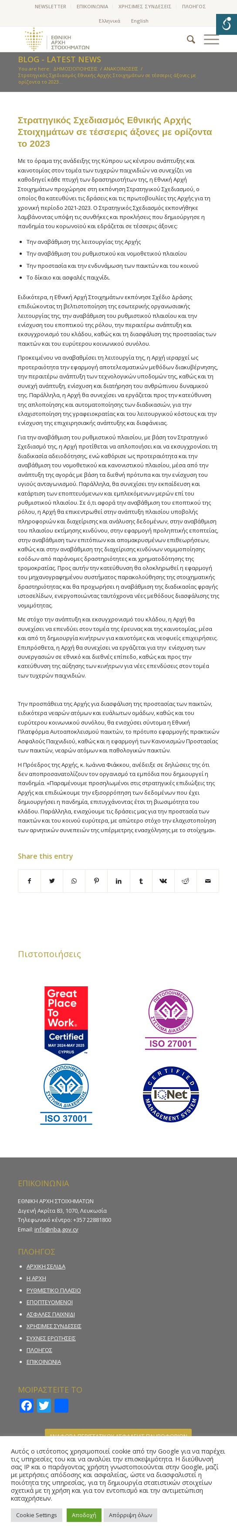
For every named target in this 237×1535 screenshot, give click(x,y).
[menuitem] (50, 6)
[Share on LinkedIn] (118, 881)
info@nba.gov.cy (56, 1229)
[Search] (186, 39)
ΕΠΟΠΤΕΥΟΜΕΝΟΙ (50, 1302)
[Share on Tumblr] (141, 881)
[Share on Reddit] (185, 881)
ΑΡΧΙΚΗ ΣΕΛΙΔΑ (46, 1266)
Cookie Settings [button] (36, 1515)
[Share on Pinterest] (96, 881)
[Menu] (207, 39)
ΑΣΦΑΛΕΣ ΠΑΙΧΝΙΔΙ (51, 1314)
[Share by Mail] (208, 881)
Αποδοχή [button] (84, 1515)
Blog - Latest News (59, 59)
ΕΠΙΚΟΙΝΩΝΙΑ (92, 6)
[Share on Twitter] (52, 881)
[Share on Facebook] (29, 881)
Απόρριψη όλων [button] (130, 1515)
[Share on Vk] (163, 881)
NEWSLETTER (50, 6)
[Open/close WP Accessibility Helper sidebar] (226, 24)
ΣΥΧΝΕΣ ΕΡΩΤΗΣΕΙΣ (51, 1338)
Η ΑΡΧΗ (36, 1278)
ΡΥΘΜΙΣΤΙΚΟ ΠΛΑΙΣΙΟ (54, 1290)
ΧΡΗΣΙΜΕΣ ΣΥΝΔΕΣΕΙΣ (145, 6)
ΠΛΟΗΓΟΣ (194, 6)
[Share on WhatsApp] (74, 881)
